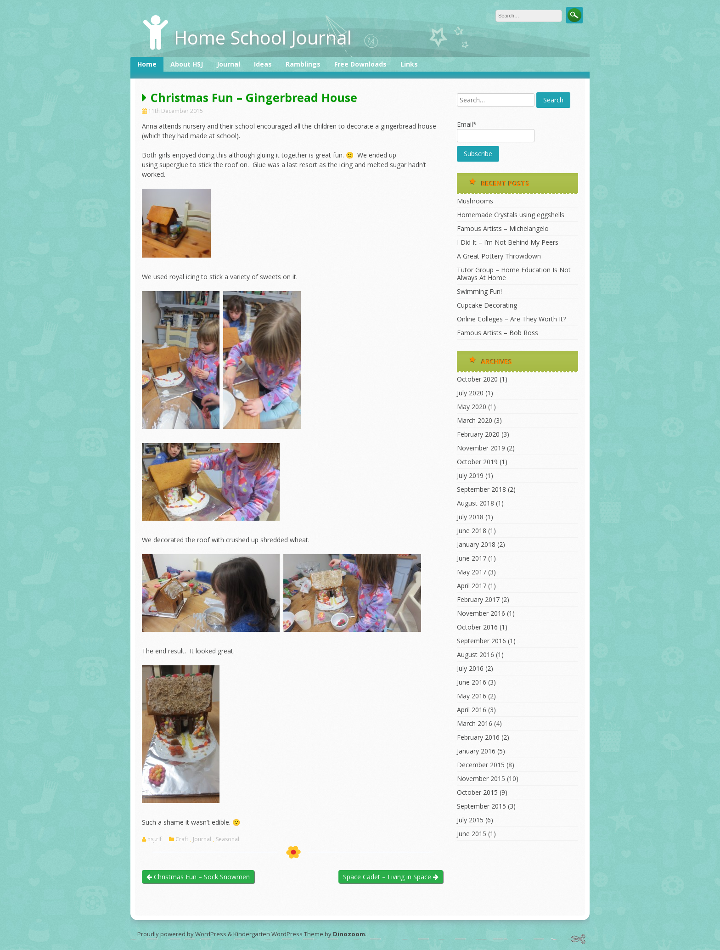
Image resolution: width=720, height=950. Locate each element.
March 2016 (474, 723)
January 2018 (476, 544)
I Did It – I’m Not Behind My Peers (507, 242)
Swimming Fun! (479, 291)
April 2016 (471, 709)
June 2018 (471, 530)
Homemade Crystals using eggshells (510, 214)
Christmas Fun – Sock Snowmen (198, 876)
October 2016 (477, 627)
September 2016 (481, 640)
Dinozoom (349, 934)
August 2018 (475, 503)
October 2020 (477, 379)
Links (409, 64)
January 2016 (476, 751)
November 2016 (481, 613)
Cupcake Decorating (487, 305)
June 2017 (471, 558)
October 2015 (477, 792)
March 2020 (474, 420)
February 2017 (478, 599)
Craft (181, 839)
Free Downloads (360, 64)
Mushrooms (475, 201)
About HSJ (186, 64)
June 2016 (471, 682)
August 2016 (475, 654)
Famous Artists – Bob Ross (497, 332)
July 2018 (470, 516)
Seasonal (227, 839)
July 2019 (470, 475)
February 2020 (478, 434)
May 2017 (471, 572)
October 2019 (477, 461)
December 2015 (481, 764)
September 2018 (481, 489)
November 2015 (481, 778)
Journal (228, 64)
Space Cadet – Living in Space (391, 876)
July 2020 (470, 392)
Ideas (263, 64)
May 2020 (471, 406)
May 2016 (471, 695)
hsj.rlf (154, 839)
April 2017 (471, 585)
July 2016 (470, 668)
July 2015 (470, 819)
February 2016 (478, 737)
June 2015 (471, 833)
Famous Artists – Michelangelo (503, 228)
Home (147, 64)
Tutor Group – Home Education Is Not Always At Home (514, 273)
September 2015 (481, 806)
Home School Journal (263, 37)
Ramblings (303, 64)
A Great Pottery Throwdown (499, 256)
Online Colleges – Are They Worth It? (511, 319)
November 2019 (481, 448)
